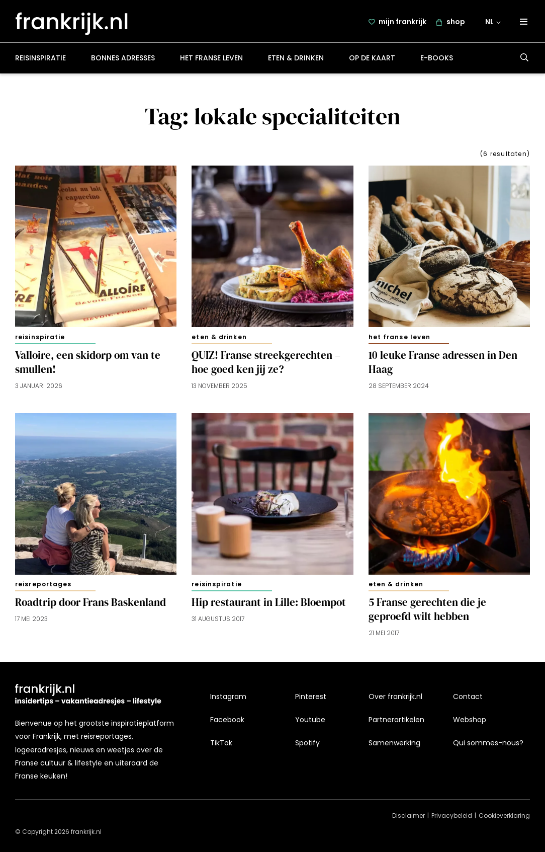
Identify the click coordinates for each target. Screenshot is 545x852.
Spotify (307, 743)
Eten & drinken (296, 62)
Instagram (228, 696)
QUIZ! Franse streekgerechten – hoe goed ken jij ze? (266, 366)
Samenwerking (394, 743)
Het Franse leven (211, 62)
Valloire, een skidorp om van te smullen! (87, 366)
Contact (468, 696)
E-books (436, 62)
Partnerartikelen (396, 720)
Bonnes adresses (123, 62)
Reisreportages (43, 588)
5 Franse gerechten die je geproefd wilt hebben (427, 613)
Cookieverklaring (504, 815)
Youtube (310, 720)
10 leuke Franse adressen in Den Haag (443, 366)
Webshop (469, 720)
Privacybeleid (451, 815)
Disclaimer (408, 815)
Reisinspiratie (40, 62)
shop (456, 24)
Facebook (227, 720)
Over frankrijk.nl (395, 696)
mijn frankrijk (403, 24)
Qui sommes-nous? (488, 743)
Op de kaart (372, 62)
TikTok (221, 743)
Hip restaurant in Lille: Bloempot (269, 606)
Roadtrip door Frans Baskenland (90, 606)
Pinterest (310, 696)
